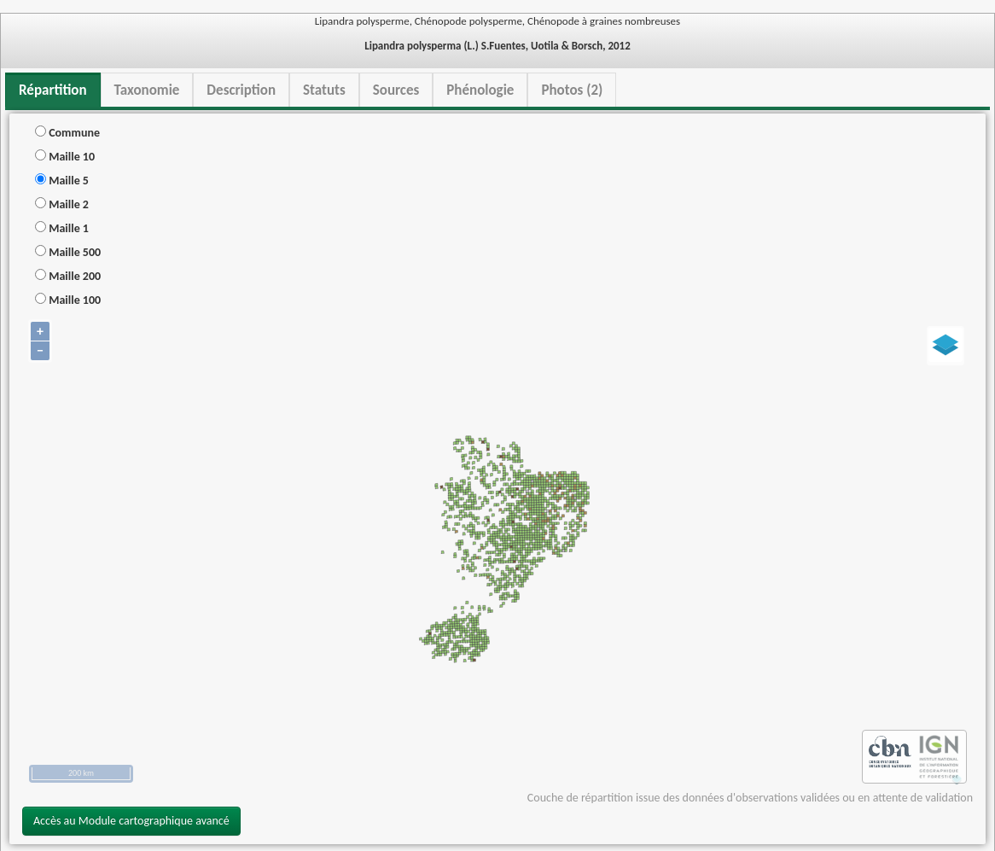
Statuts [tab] (324, 90)
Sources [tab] (396, 90)
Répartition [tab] (53, 90)
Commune (67, 132)
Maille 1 (62, 228)
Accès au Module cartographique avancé (131, 820)
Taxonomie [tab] (147, 90)
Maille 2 (62, 204)
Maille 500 (68, 252)
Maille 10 (65, 156)
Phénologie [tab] (480, 90)
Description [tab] (241, 90)
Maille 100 (68, 300)
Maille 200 (68, 276)
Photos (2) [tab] (571, 90)
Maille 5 (62, 180)
